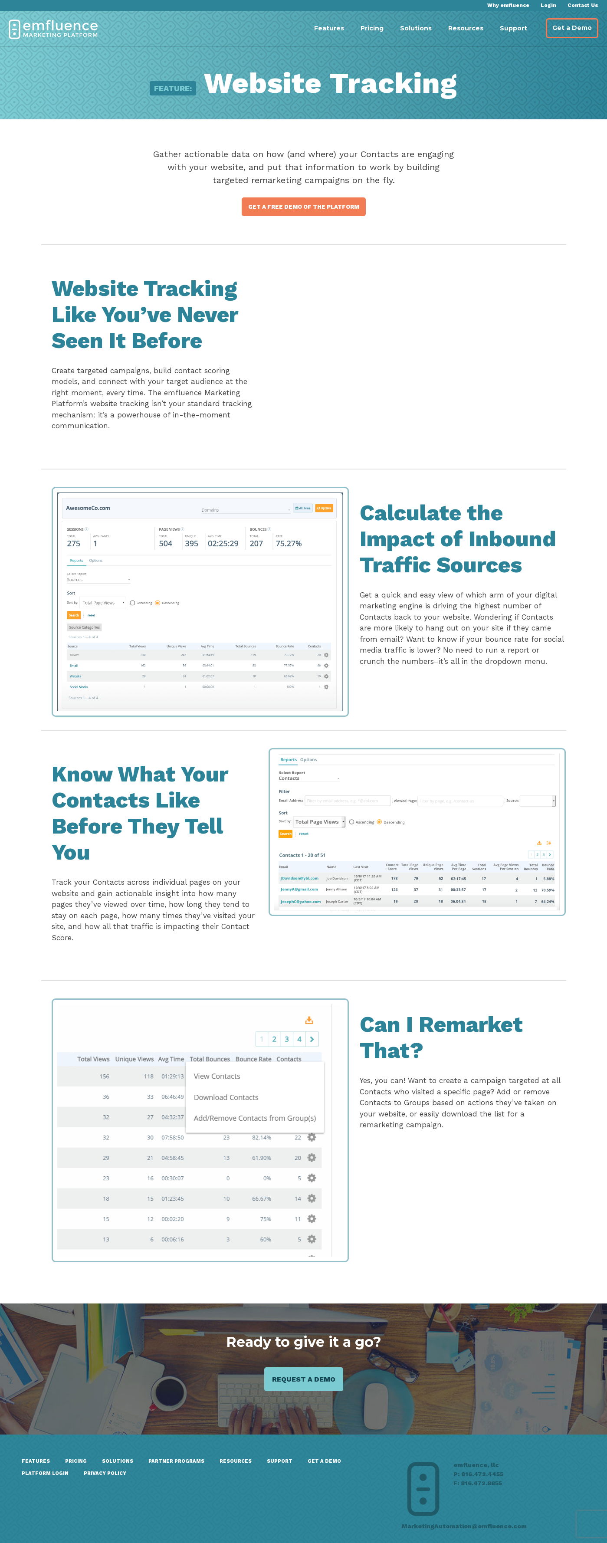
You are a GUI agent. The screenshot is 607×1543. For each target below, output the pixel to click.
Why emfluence (508, 5)
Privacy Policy (105, 1473)
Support (513, 28)
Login (548, 5)
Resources (465, 28)
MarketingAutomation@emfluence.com (464, 1526)
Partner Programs (176, 1461)
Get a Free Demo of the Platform (303, 207)
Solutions (416, 28)
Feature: (173, 88)
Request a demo (303, 1379)
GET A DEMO (324, 1461)
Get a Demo (572, 28)
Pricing (372, 28)
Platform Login (45, 1473)
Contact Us (583, 5)
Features (329, 28)
